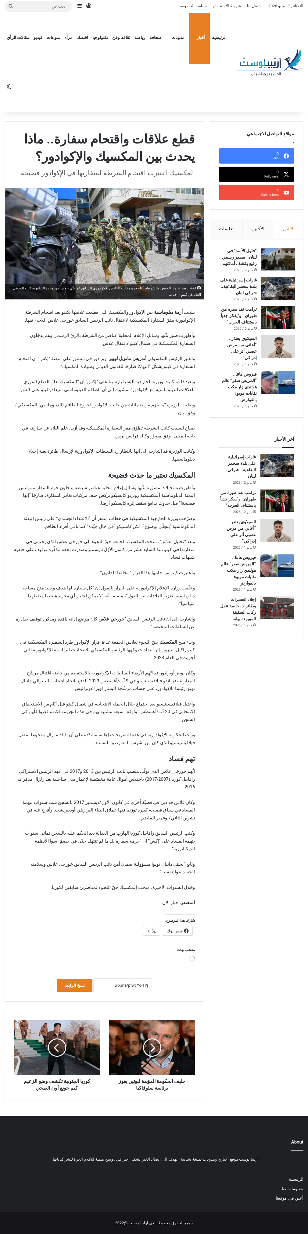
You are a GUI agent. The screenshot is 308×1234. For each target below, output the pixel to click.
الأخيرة (257, 229)
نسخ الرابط (74, 985)
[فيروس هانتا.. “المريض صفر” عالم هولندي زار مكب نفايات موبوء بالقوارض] (277, 389)
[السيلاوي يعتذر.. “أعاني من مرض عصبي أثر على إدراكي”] (277, 354)
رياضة (139, 37)
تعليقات (226, 229)
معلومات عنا (292, 1188)
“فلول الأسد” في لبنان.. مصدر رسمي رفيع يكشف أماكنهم (238, 258)
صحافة (155, 37)
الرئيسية (219, 37)
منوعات (53, 37)
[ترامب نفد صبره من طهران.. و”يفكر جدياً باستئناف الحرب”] (277, 324)
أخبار (201, 37)
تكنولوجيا (100, 37)
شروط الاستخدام (227, 6)
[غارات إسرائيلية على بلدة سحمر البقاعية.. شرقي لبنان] (277, 289)
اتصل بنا (253, 6)
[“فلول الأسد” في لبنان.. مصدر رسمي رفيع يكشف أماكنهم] (277, 260)
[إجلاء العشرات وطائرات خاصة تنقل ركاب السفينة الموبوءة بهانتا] (277, 615)
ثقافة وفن (121, 37)
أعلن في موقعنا (289, 1198)
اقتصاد (82, 37)
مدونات (177, 37)
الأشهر (288, 229)
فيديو (38, 37)
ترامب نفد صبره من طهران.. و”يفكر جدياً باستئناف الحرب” (238, 323)
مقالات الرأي (18, 37)
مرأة (68, 37)
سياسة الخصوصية (192, 6)
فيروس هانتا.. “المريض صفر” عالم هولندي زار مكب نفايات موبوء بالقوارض (238, 394)
